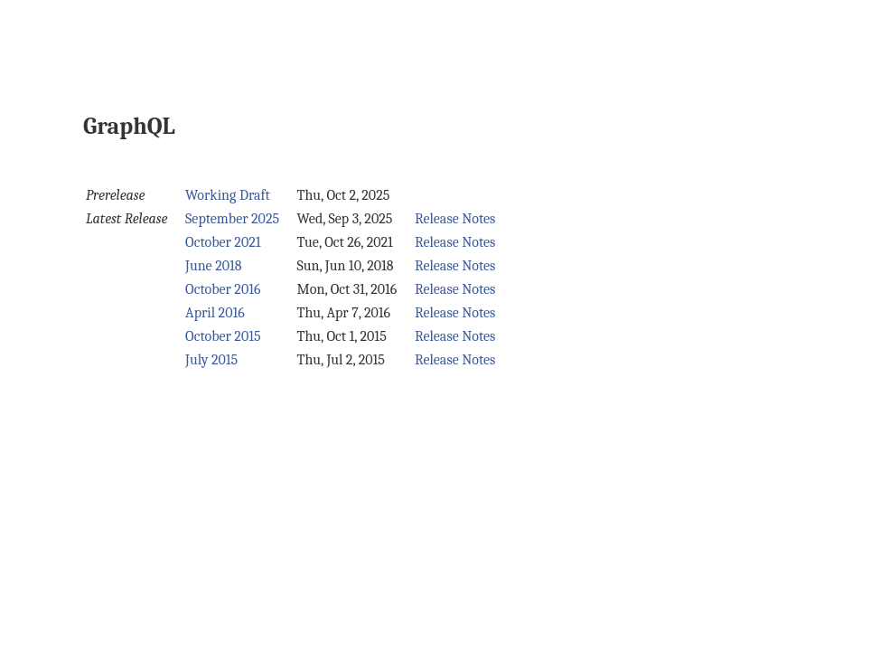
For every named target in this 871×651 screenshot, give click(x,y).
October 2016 (222, 289)
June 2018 (213, 266)
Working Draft (227, 195)
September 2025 (232, 219)
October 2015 (223, 336)
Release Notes (455, 219)
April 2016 (215, 313)
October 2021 (222, 242)
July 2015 (211, 360)
